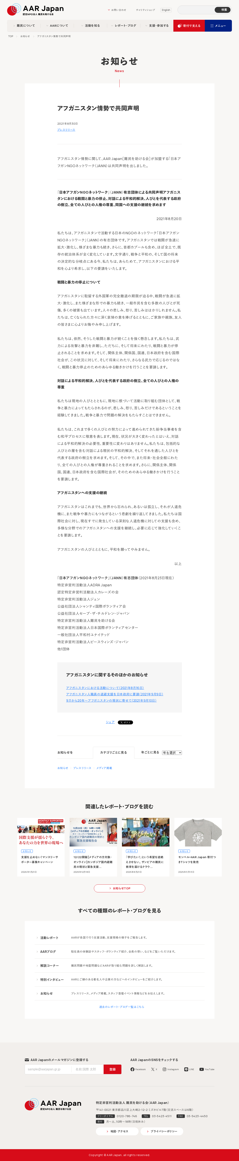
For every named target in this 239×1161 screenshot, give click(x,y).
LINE (192, 1069)
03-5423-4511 (162, 1116)
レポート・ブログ (125, 26)
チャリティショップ (145, 10)
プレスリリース (66, 130)
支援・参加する (159, 26)
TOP (10, 36)
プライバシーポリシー (164, 1131)
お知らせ (25, 36)
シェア (110, 722)
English (166, 10)
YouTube (209, 1069)
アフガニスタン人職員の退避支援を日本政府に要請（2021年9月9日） (114, 694)
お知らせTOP (121, 888)
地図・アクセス (119, 1131)
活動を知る (92, 26)
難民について (26, 26)
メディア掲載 (104, 768)
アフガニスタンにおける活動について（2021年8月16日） (105, 688)
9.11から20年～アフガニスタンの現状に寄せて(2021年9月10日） (111, 700)
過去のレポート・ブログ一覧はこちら (121, 1007)
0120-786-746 (127, 1116)
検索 (224, 9)
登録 (112, 1069)
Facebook (140, 1069)
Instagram (173, 1069)
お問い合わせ (118, 10)
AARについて (59, 26)
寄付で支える (192, 26)
